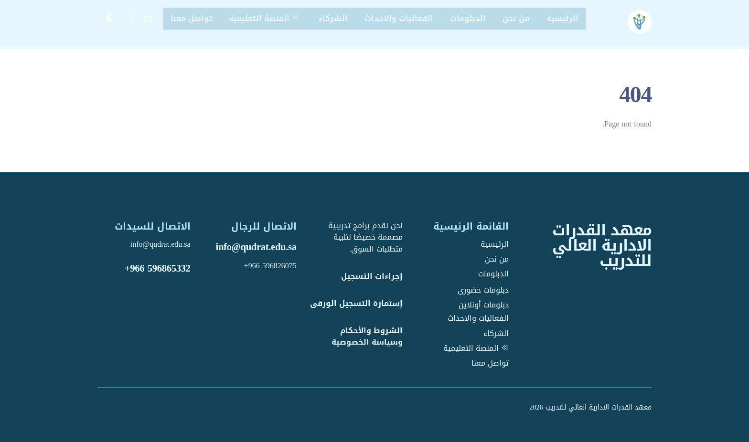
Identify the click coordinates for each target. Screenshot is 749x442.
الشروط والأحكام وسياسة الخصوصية (367, 336)
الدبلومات (468, 18)
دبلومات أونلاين (484, 304)
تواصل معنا (191, 18)
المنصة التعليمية (265, 18)
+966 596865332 (158, 268)
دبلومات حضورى (483, 290)
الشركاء (333, 18)
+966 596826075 (270, 265)
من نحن (516, 18)
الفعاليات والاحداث (398, 18)
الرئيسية (562, 18)
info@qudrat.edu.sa (256, 246)
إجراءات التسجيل (372, 276)
